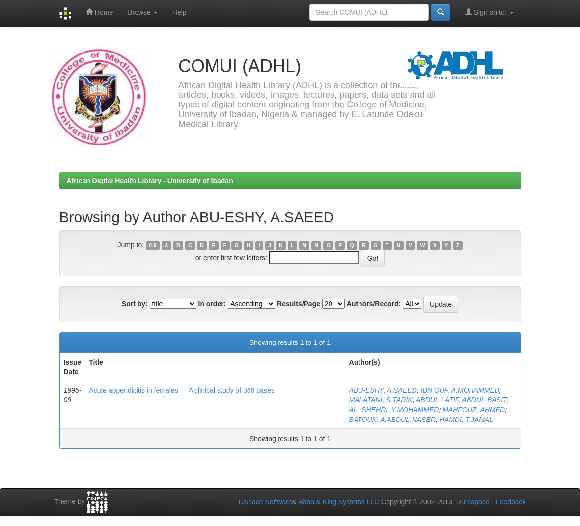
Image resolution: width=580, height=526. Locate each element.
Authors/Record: (374, 304)
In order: (212, 304)
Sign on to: (489, 12)
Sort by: (135, 304)
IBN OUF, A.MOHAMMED (460, 390)
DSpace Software (265, 502)
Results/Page (298, 304)
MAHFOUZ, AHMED (473, 410)
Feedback (510, 502)
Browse (143, 12)
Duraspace (473, 502)
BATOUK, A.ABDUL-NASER (392, 419)
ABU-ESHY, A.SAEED (383, 390)
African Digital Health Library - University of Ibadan (150, 180)
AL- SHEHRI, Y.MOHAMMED (394, 410)
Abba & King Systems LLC (338, 502)
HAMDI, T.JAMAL (466, 419)
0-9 (152, 245)
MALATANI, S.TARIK (381, 400)
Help (179, 12)
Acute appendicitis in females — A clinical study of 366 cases (181, 390)
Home (99, 12)
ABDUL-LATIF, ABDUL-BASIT (461, 400)
